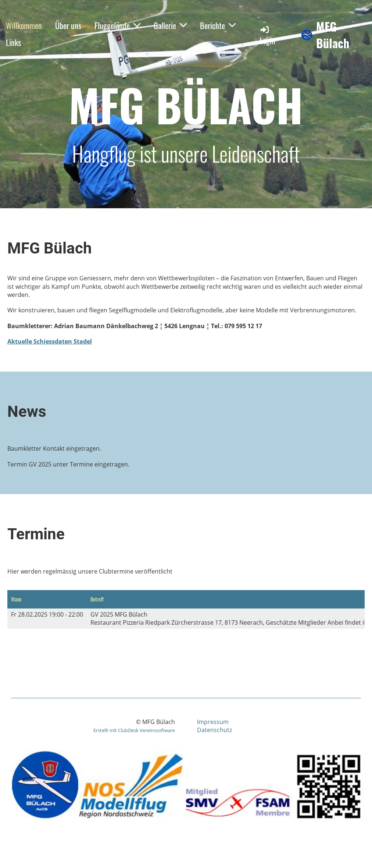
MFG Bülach (332, 35)
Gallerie (170, 25)
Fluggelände (117, 25)
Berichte (218, 25)
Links (13, 42)
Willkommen (24, 25)
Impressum (213, 722)
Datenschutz (214, 730)
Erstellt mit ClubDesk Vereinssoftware (134, 730)
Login (267, 35)
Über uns (68, 25)
